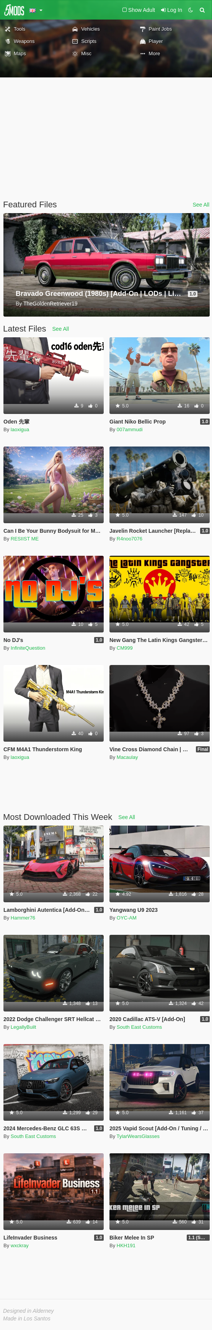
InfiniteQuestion (28, 648)
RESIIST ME (25, 539)
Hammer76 (23, 918)
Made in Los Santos (27, 1318)
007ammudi (130, 429)
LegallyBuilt (23, 1027)
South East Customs (139, 1027)
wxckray (20, 1245)
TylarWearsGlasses (138, 1136)
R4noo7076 (129, 539)
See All (200, 205)
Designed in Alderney (28, 1311)
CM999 (125, 648)
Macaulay (127, 757)
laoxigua (20, 429)
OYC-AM (127, 918)
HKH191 (126, 1245)
